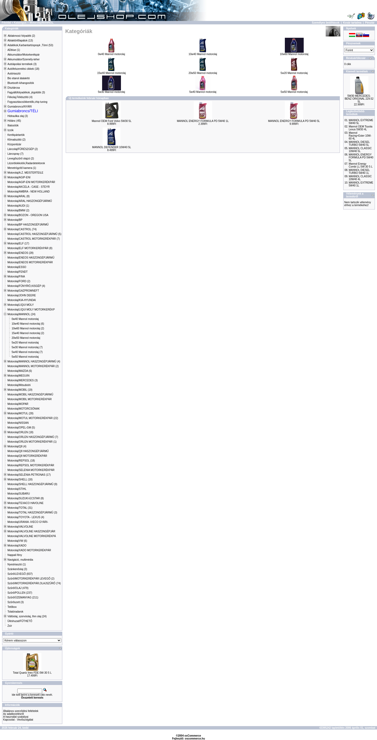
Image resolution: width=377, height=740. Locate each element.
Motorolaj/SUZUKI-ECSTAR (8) (25, 498)
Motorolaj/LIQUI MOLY (20, 304)
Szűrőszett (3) (15, 602)
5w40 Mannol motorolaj (202, 90)
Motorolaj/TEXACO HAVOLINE (25, 503)
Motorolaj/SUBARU (18, 493)
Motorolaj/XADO (16, 545)
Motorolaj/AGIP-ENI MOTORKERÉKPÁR (31, 182)
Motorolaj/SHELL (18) (19, 479)
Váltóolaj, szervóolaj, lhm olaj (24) (27, 616)
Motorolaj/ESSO (16, 267)
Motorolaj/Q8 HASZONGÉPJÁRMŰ (27, 451)
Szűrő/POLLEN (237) (19, 592)
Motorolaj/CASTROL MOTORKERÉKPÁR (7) (33, 238)
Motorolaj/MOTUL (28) (20, 413)
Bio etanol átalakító (18, 78)
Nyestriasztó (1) (16, 564)
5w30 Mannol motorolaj (111, 90)
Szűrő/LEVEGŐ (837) (19, 573)
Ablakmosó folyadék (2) (21, 35)
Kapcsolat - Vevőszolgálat (18, 719)
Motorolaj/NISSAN (18, 422)
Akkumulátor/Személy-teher (23, 59)
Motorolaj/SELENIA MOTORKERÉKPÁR (30, 470)
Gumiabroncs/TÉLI (22, 111)
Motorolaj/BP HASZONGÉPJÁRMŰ (27, 224)
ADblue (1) (13, 50)
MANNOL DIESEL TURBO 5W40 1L (359, 171)
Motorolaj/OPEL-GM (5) (21, 427)
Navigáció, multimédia (20, 559)
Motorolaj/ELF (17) (18, 243)
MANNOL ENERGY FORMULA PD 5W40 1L (203, 121)
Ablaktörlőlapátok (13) (20, 40)
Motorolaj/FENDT (17, 271)
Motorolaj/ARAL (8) (18, 196)
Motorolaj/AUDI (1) (18, 205)
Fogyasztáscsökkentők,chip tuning (27, 101)
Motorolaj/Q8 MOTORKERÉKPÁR (27, 455)
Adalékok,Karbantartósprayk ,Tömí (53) (30, 45)
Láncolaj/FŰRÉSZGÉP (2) (22, 149)
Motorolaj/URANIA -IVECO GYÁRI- (27, 522)
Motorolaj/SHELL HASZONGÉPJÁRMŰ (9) (32, 484)
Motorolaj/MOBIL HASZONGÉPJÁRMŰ (30, 394)
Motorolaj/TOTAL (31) (19, 507)
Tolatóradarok (15, 611)
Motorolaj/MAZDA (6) (19, 370)
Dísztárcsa (13, 87)
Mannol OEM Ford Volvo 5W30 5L (111, 121)
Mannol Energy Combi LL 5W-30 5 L (361, 165)
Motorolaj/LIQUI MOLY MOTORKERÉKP (31, 309)
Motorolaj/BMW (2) (18, 210)
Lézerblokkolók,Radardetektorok (26, 163)
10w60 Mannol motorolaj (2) (28, 328)
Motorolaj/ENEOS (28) (20, 252)
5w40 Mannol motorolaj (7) (27, 352)
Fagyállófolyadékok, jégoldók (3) (26, 92)
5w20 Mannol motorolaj (25, 342)
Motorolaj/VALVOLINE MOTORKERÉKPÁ (31, 536)
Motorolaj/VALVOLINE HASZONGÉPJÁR (31, 531)
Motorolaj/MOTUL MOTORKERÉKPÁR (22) (32, 418)
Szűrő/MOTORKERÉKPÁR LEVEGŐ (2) (30, 578)
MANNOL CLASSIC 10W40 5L (360, 150)
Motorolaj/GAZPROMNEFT (23, 290)
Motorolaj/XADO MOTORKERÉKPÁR (29, 550)
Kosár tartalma (352, 22)
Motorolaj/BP (14, 219)
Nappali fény (14, 555)
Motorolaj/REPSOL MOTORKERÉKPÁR (30, 465)
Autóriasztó (13, 73)
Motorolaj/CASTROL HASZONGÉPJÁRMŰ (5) (34, 234)
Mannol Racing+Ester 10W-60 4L (360, 135)
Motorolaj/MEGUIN (18, 375)
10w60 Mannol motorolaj (294, 53)
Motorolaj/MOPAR (17, 404)
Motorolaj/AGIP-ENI (18, 177)
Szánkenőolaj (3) (17, 569)
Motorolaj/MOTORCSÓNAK (23, 408)
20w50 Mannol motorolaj (26, 337)
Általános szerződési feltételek (20, 711)
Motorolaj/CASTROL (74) (21, 229)
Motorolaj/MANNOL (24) (21, 314)
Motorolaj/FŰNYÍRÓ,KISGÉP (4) (26, 286)
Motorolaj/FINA (16, 276)
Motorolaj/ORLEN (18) (20, 432)
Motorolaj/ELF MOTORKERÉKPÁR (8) (29, 248)
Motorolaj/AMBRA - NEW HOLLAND (28, 191)
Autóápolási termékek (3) (21, 64)
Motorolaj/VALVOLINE (20, 526)
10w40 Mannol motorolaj (202, 53)
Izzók (10, 130)
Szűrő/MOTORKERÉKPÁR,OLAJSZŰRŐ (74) (34, 583)
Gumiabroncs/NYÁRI (19, 106)
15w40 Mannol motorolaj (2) (28, 333)
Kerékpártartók (16, 134)
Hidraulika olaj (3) (17, 116)
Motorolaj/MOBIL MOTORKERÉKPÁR (29, 399)
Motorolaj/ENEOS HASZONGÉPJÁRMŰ (30, 257)
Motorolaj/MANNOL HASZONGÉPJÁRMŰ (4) (33, 361)
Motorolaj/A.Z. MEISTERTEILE (25, 172)
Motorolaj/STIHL (16, 488)
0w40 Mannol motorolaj (25, 319)
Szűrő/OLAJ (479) (17, 588)
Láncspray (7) (15, 153)
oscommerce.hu (195, 738)
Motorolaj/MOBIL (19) (19, 389)
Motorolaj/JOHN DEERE (21, 295)
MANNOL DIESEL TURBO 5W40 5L (359, 143)
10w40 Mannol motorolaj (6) (28, 323)
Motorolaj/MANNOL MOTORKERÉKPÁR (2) (33, 366)
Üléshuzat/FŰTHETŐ (19, 621)
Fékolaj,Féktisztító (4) (19, 97)
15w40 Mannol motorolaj (111, 71)
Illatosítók (12, 125)
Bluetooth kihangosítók (20, 83)
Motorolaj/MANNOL (42, 22)
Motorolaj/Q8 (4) (16, 446)
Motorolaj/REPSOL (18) (21, 460)
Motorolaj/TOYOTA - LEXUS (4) (25, 517)
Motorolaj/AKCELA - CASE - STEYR (28, 186)
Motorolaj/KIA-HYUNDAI (21, 300)
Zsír (9, 625)
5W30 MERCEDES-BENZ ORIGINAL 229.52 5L (359, 98)
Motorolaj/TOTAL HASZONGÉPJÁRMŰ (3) (32, 512)
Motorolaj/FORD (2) (18, 281)
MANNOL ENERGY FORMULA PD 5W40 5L (294, 121)
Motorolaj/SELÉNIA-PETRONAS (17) (29, 474)
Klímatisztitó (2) (16, 139)
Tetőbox (11, 606)
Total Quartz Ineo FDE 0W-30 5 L (32, 672)
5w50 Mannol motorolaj (25, 356)
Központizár (14, 144)
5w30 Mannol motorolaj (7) (27, 347)
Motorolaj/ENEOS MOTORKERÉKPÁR (30, 262)
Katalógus (20, 22)
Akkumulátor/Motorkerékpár (23, 54)
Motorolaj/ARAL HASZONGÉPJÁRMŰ (29, 201)
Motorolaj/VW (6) (17, 540)
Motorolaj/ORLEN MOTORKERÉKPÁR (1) (32, 441)
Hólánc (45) (14, 120)
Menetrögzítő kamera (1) (21, 168)
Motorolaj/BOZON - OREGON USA (27, 215)
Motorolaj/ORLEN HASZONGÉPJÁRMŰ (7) (32, 437)
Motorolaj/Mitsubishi (18, 385)
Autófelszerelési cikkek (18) (23, 68)
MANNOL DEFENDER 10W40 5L (111, 147)
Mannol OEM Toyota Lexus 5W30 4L (360, 128)
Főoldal (6, 22)
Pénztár (370, 22)
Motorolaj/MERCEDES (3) (22, 380)
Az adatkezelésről (13, 713)
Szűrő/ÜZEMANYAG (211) (22, 597)
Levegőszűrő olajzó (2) (20, 158)
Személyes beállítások (326, 22)
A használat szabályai (15, 716)
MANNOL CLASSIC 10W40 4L (360, 178)
